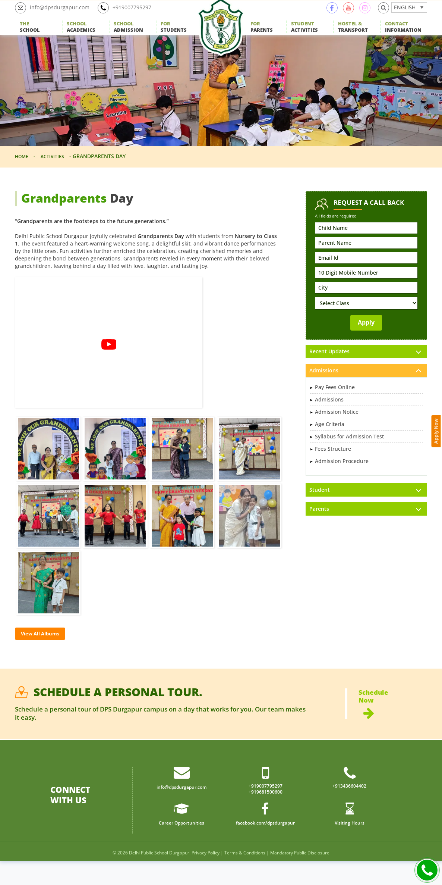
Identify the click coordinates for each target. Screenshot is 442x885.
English (405, 15)
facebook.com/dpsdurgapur (265, 846)
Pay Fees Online (335, 405)
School (30, 35)
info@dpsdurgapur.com (56, 16)
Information (403, 35)
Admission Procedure (342, 479)
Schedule (393, 724)
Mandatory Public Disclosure (299, 877)
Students (174, 35)
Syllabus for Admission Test (349, 455)
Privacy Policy (206, 877)
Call (427, 870)
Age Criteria (329, 442)
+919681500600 (265, 815)
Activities (304, 35)
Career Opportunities (181, 846)
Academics (81, 35)
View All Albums (45, 652)
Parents (261, 35)
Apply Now (437, 350)
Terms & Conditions (244, 877)
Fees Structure (333, 467)
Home (23, 173)
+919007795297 (134, 16)
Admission (128, 35)
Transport (353, 35)
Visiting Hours (349, 846)
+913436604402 (349, 808)
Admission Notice (337, 430)
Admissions (329, 418)
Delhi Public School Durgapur (159, 877)
